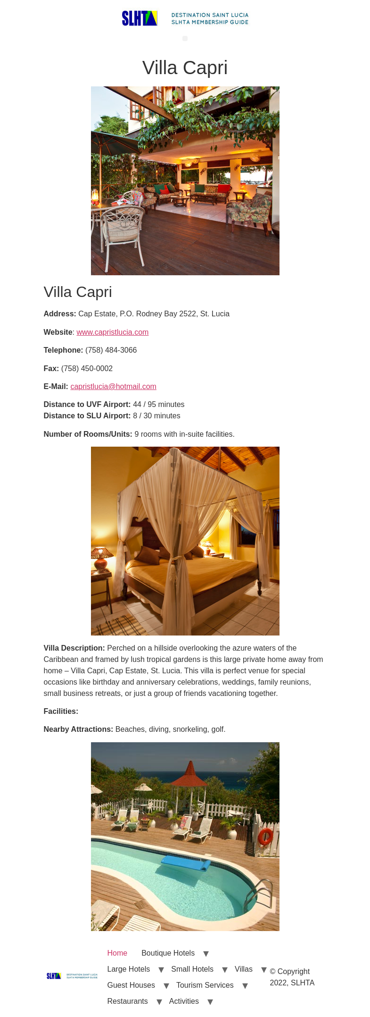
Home (117, 953)
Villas (244, 969)
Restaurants (127, 1001)
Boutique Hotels (168, 953)
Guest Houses (131, 985)
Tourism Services (205, 985)
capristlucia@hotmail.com (113, 386)
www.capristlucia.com (112, 332)
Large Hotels (128, 969)
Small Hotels (192, 969)
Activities (184, 1001)
